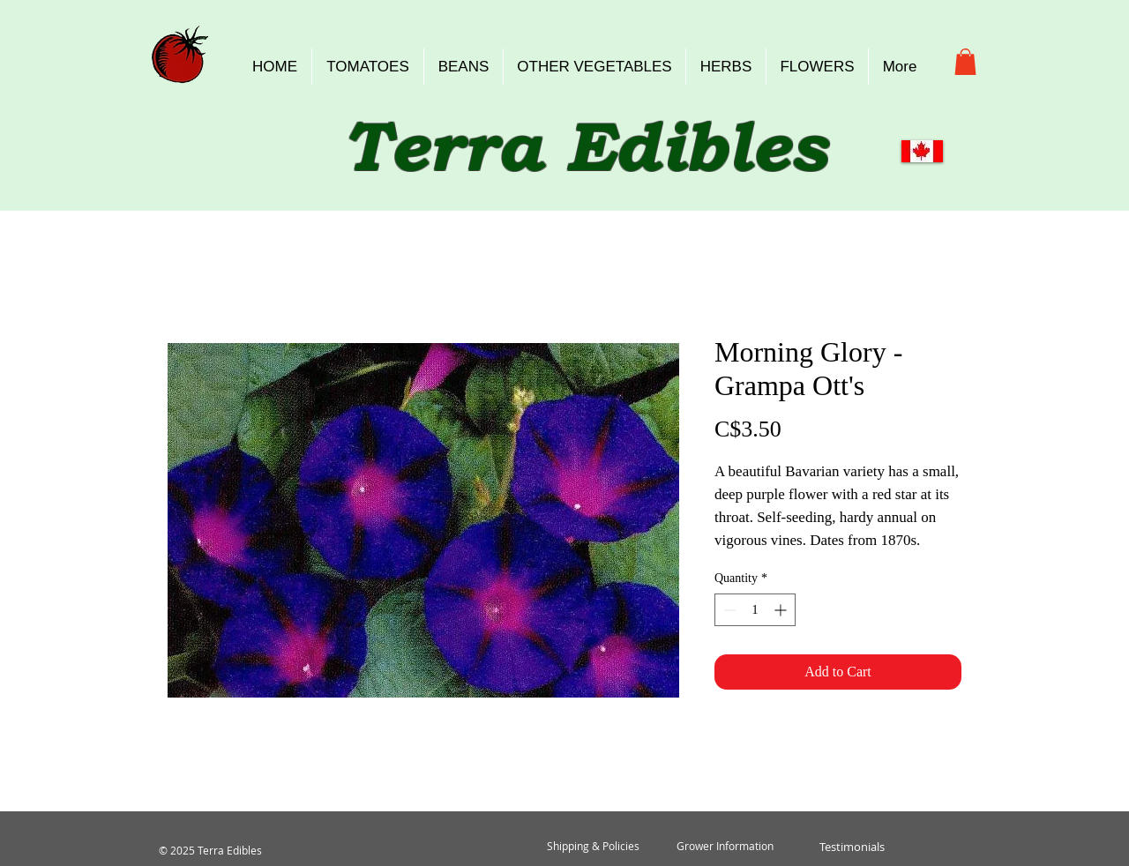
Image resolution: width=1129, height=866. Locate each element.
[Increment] (782, 609)
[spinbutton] (755, 609)
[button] (965, 62)
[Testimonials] (851, 846)
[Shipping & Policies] (592, 846)
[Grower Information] (725, 846)
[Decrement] (728, 609)
